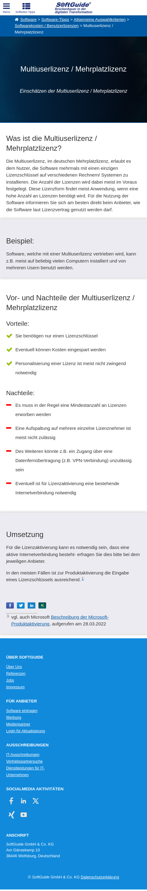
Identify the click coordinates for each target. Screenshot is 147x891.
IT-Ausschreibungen (22, 755)
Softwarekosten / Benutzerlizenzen (47, 25)
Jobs (10, 680)
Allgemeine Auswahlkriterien (99, 19)
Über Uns (14, 667)
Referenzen (16, 673)
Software (28, 19)
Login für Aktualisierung (25, 731)
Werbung (13, 717)
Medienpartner (18, 724)
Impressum (15, 687)
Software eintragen (22, 711)
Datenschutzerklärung (100, 877)
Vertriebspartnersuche (24, 761)
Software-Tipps (55, 19)
